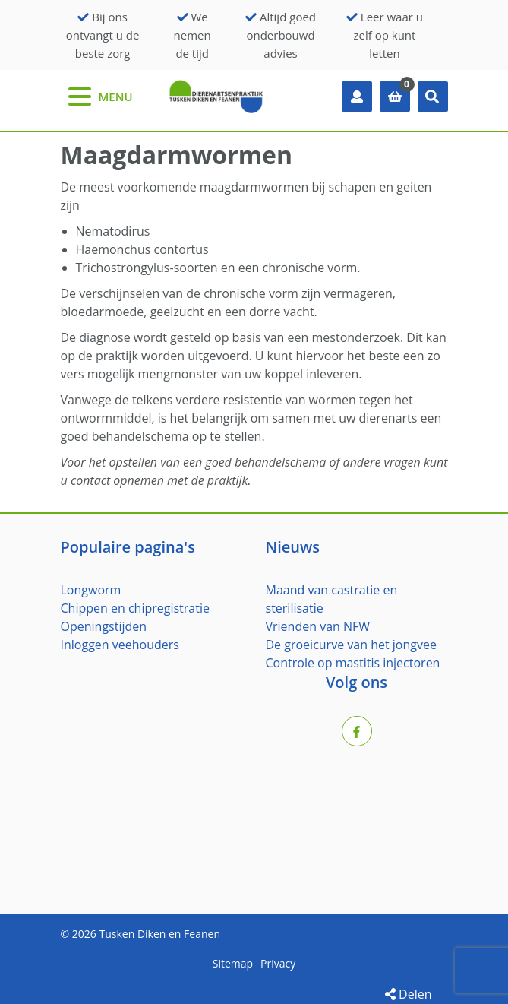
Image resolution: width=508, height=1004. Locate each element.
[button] (433, 96)
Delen (408, 994)
